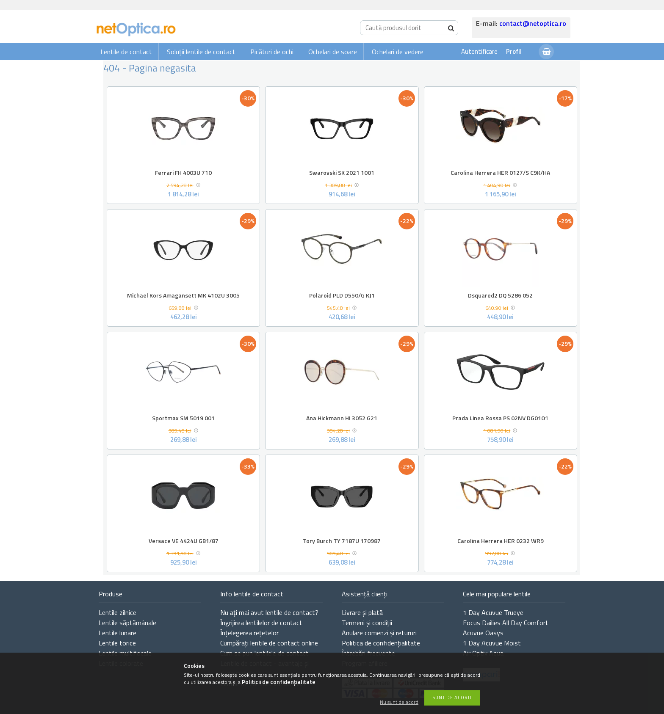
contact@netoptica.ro (532, 23)
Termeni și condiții (367, 623)
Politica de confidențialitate (381, 643)
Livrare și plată (362, 612)
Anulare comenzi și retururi (379, 633)
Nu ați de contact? (269, 612)
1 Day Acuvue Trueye (493, 612)
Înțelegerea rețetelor (249, 633)
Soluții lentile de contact (201, 52)
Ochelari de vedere (397, 52)
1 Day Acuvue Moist (492, 643)
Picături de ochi (271, 52)
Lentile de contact (126, 52)
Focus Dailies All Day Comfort (505, 623)
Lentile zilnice (117, 612)
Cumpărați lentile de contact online (269, 643)
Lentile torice (117, 643)
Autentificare (479, 51)
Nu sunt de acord (399, 702)
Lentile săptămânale (127, 623)
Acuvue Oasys (483, 633)
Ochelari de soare (332, 52)
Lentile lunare (117, 633)
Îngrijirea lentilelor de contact (261, 623)
